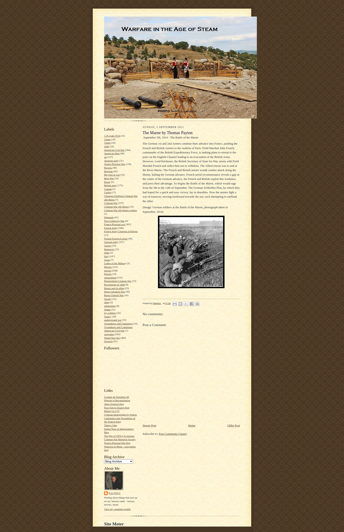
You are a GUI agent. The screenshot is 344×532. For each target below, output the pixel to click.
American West (112, 153)
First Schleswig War (114, 221)
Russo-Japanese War (114, 291)
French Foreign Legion (115, 238)
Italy (106, 256)
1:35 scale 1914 (112, 135)
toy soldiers (110, 313)
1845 (106, 146)
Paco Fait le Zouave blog (116, 407)
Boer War (109, 178)
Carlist (107, 192)
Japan (107, 260)
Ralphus (115, 493)
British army (110, 185)
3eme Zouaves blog (114, 404)
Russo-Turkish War (114, 295)
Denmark (109, 217)
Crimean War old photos (116, 206)
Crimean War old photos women (120, 210)
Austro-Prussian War (114, 164)
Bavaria (108, 167)
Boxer (107, 182)
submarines (110, 306)
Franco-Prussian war (114, 224)
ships (106, 302)
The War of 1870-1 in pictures (119, 436)
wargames (109, 334)
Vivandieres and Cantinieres (118, 323)
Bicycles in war (112, 174)
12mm (107, 139)
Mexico (108, 267)
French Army (110, 228)
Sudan (107, 309)
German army (111, 242)
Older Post (233, 425)
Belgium (108, 171)
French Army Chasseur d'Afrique (121, 231)
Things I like (110, 425)
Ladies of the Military (115, 263)
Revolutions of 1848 (114, 284)
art (105, 157)
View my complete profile (117, 509)
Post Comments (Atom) (173, 433)
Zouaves (108, 341)
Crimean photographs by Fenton (120, 414)
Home (192, 425)
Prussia (107, 274)
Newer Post (149, 425)
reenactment (110, 277)
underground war (112, 320)
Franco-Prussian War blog (117, 443)
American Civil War (114, 150)
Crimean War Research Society (120, 439)
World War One (112, 337)
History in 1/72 (111, 411)
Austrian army (111, 160)
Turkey (107, 316)
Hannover (109, 249)
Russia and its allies (114, 288)
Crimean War (110, 203)
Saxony (108, 298)
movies (107, 270)
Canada (108, 189)
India (106, 252)
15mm (107, 142)
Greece (107, 245)
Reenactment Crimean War (117, 281)
